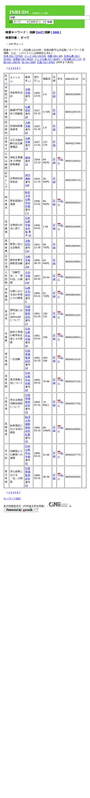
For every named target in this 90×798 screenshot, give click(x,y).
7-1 (27, 213)
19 (26, 368)
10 (29, 235)
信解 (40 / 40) (55, 56)
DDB (56, 32)
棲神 (27, 157)
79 (26, 148)
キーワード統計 (12, 498)
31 (26, 463)
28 (26, 117)
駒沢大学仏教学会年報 (27, 199)
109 (27, 185)
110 (27, 251)
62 (26, 132)
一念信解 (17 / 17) (71, 59)
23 (26, 412)
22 (26, 441)
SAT (40, 32)
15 (26, 164)
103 (27, 266)
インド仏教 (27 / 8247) (47, 59)
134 (27, 282)
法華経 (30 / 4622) (23, 59)
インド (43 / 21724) (35, 56)
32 (26, 485)
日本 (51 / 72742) (13, 56)
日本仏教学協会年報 (27, 225)
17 (26, 323)
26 (26, 345)
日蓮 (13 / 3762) (46, 62)
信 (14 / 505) (29, 62)
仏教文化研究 (27, 291)
